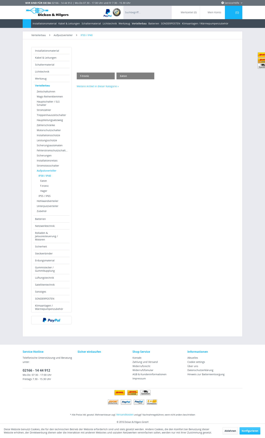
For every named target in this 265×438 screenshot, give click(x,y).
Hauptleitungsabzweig (50, 120)
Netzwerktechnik (45, 226)
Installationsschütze (48, 135)
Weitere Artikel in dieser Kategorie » (98, 86)
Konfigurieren (250, 430)
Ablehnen (230, 430)
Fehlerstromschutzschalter (52, 150)
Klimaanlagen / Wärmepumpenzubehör (49, 307)
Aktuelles (192, 357)
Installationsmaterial (47, 50)
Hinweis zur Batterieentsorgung (206, 374)
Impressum (139, 378)
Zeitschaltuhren (46, 91)
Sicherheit (41, 246)
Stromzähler (44, 110)
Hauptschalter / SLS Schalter (48, 103)
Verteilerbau (42, 85)
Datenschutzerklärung (200, 370)
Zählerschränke (46, 125)
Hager (43, 190)
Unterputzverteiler (47, 206)
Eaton (43, 180)
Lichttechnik (42, 71)
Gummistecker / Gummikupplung (45, 269)
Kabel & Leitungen (45, 57)
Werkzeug (41, 78)
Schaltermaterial (44, 64)
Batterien (40, 219)
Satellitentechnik (45, 284)
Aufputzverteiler (46, 170)
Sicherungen (44, 155)
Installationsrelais (47, 160)
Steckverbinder (44, 253)
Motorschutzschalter (49, 130)
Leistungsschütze (47, 140)
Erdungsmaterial (45, 260)
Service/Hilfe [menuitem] (230, 3)
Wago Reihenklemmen (50, 96)
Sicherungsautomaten (50, 145)
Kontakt (136, 357)
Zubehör (42, 211)
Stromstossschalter (48, 165)
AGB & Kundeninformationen (149, 374)
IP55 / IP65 (45, 196)
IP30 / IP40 (45, 175)
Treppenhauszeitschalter (51, 115)
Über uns (192, 366)
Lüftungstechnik (44, 277)
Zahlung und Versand (145, 362)
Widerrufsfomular (142, 370)
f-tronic (44, 185)
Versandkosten (125, 414)
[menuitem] (112, 12)
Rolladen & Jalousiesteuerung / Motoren (46, 236)
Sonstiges (40, 291)
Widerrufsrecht (141, 366)
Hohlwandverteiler (47, 201)
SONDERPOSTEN (44, 298)
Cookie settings (196, 362)
